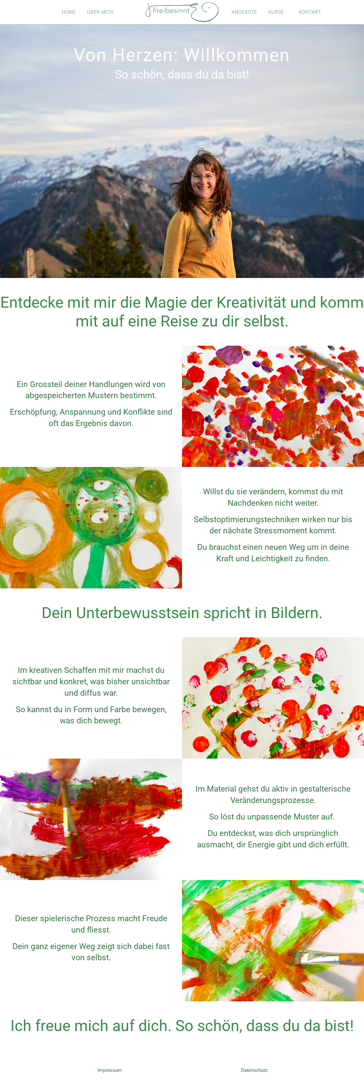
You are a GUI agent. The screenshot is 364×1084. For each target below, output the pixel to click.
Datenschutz (254, 1070)
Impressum (110, 1070)
